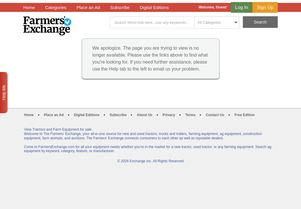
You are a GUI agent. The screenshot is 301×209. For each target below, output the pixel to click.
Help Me (3, 92)
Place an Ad (88, 7)
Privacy (169, 115)
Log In (241, 7)
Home (29, 7)
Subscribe (120, 7)
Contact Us (215, 115)
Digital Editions (154, 7)
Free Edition (244, 115)
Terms (190, 115)
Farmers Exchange (47, 25)
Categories (55, 7)
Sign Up (265, 7)
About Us (144, 115)
